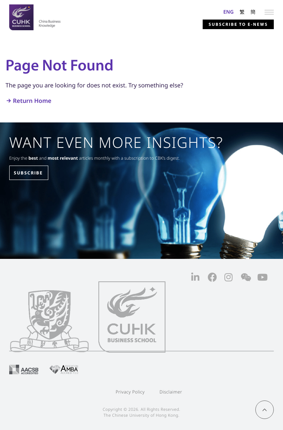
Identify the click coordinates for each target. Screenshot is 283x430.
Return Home (32, 100)
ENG (228, 11)
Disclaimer (171, 392)
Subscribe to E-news (238, 24)
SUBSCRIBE (28, 173)
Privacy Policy (130, 392)
